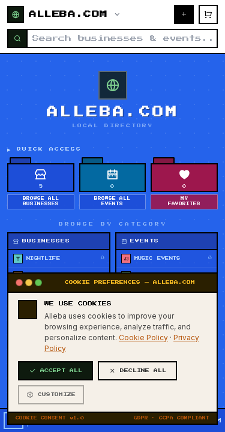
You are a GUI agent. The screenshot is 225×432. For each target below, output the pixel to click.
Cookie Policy (143, 376)
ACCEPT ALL (55, 410)
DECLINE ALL (137, 410)
